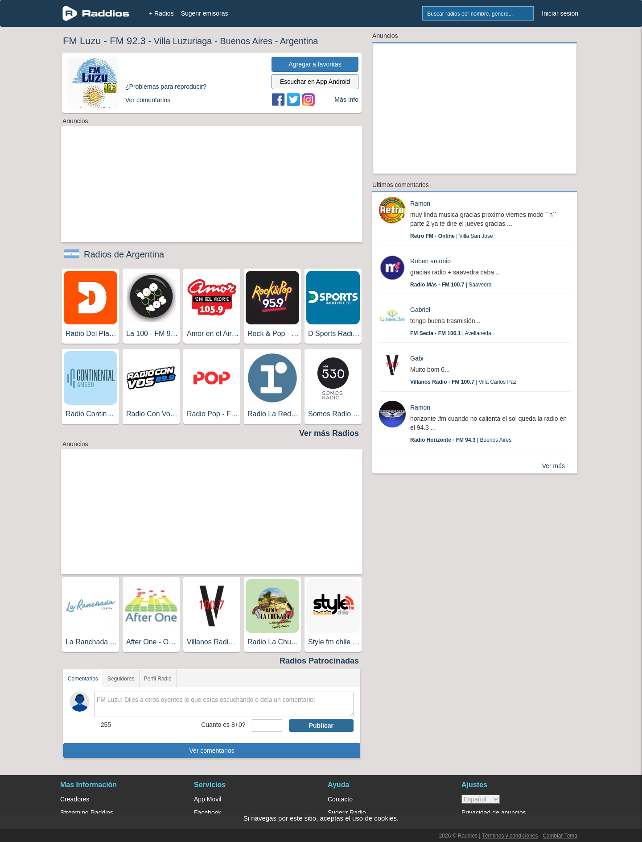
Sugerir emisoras (204, 13)
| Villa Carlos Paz (463, 382)
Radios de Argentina (124, 254)
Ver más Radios (329, 433)
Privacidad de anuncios (493, 812)
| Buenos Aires (460, 440)
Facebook (207, 812)
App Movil (207, 799)
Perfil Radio (158, 679)
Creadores (74, 799)
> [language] (480, 799)
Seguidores (121, 679)
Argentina (299, 41)
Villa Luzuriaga (183, 41)
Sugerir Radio (347, 812)
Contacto (340, 799)
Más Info (346, 99)
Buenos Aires (246, 41)
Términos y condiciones (510, 836)
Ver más (553, 465)
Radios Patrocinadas (319, 660)
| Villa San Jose (451, 236)
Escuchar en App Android (315, 81)
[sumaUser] (267, 725)
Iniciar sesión (560, 13)
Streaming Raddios (86, 812)
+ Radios (161, 13)
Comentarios (83, 679)
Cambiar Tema (560, 836)
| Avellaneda (450, 333)
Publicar (321, 725)
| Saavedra (451, 285)
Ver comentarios (211, 750)
